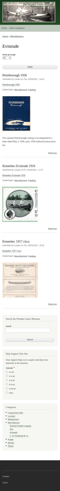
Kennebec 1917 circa (15, 241)
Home (5, 36)
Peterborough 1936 (14, 75)
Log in (5, 482)
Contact (5, 476)
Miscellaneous (16, 36)
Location (11, 416)
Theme (11, 446)
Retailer (11, 443)
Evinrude (13, 432)
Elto (11, 429)
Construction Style (15, 413)
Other (11, 393)
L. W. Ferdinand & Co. (19, 436)
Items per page (9, 54)
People (10, 439)
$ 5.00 (11, 372)
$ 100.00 (12, 389)
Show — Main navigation (13, 28)
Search (8, 326)
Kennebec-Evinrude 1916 (18, 166)
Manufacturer (13, 419)
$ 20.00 (12, 380)
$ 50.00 (12, 384)
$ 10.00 (12, 376)
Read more (52, 153)
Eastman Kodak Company (20, 426)
